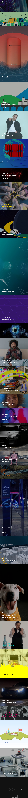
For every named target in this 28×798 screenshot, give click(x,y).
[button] (23, 1)
